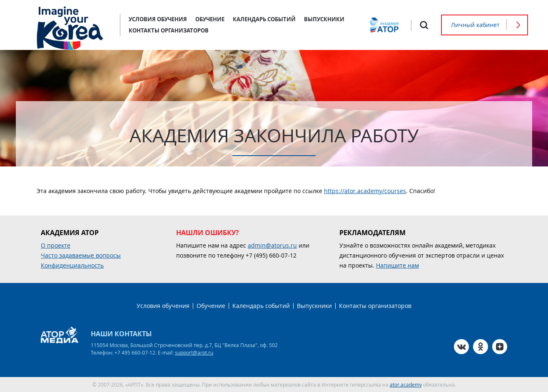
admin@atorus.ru (272, 245)
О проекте (55, 245)
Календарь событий (264, 19)
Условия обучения (158, 19)
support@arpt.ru (194, 352)
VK (461, 346)
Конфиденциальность (72, 265)
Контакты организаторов (169, 30)
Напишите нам (397, 265)
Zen (499, 346)
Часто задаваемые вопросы (81, 255)
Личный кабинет (475, 25)
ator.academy (406, 384)
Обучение (209, 19)
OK (480, 346)
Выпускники (324, 19)
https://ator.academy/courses (365, 191)
